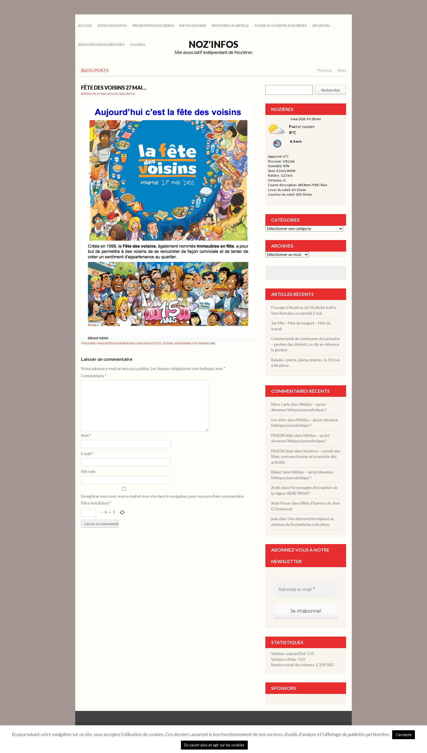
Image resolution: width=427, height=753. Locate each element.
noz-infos (127, 93)
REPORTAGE (127, 343)
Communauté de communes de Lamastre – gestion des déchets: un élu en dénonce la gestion (305, 344)
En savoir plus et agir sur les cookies (214, 745)
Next (342, 70)
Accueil (85, 25)
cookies (137, 44)
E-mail (87, 453)
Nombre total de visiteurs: (293, 665)
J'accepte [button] (403, 734)
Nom (86, 435)
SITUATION (321, 25)
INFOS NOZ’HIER (193, 25)
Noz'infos (213, 44)
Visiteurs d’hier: (284, 659)
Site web (88, 471)
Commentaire (93, 375)
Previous (325, 70)
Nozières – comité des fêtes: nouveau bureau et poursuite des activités (305, 457)
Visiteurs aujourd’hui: (289, 653)
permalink (206, 343)
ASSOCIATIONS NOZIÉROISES (101, 44)
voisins (168, 343)
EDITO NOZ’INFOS (112, 25)
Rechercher (331, 90)
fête (158, 343)
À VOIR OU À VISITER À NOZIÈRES (281, 25)
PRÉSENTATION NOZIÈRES (153, 25)
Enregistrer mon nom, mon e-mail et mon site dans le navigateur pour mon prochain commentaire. (162, 496)
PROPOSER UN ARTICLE (230, 25)
